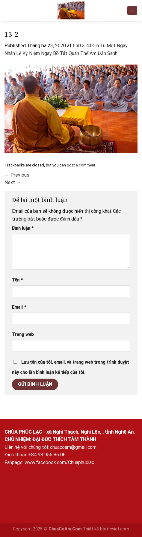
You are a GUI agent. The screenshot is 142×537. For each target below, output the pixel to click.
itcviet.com (118, 529)
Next (12, 182)
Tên (17, 280)
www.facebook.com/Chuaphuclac (59, 462)
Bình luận (23, 228)
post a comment (81, 165)
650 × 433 (83, 45)
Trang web (23, 334)
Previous (16, 175)
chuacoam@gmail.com (73, 447)
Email (19, 307)
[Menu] (132, 11)
